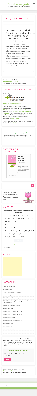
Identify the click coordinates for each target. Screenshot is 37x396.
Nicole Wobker (16, 44)
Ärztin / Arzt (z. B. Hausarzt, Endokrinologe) (16, 237)
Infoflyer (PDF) (15, 118)
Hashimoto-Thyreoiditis (9, 286)
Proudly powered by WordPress (10, 385)
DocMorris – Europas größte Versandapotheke (16, 133)
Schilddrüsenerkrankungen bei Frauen (12, 311)
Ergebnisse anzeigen (18, 244)
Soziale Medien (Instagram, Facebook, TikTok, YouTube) (19, 230)
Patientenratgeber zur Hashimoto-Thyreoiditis (15, 109)
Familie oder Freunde (10, 224)
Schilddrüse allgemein (8, 295)
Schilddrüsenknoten (8, 323)
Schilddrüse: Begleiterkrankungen (11, 298)
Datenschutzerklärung (15, 103)
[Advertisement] (12, 266)
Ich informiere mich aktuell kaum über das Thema (17, 215)
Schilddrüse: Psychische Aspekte (11, 305)
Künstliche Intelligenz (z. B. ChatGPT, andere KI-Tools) (19, 218)
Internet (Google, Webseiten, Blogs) (14, 234)
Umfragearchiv (6, 247)
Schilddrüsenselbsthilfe (9, 329)
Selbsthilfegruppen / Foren (12, 221)
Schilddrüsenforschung (9, 317)
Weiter (7, 359)
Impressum (6, 103)
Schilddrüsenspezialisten (9, 332)
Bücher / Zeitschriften (10, 228)
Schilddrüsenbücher (8, 308)
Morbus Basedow (7, 289)
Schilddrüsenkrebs (7, 326)
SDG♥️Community (17, 122)
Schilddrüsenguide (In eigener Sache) (12, 320)
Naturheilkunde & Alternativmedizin (12, 292)
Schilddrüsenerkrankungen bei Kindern (12, 314)
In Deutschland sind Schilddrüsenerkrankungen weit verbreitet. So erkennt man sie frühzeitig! (21, 35)
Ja (5, 355)
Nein (8, 355)
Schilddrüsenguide (18, 4)
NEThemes (30, 385)
